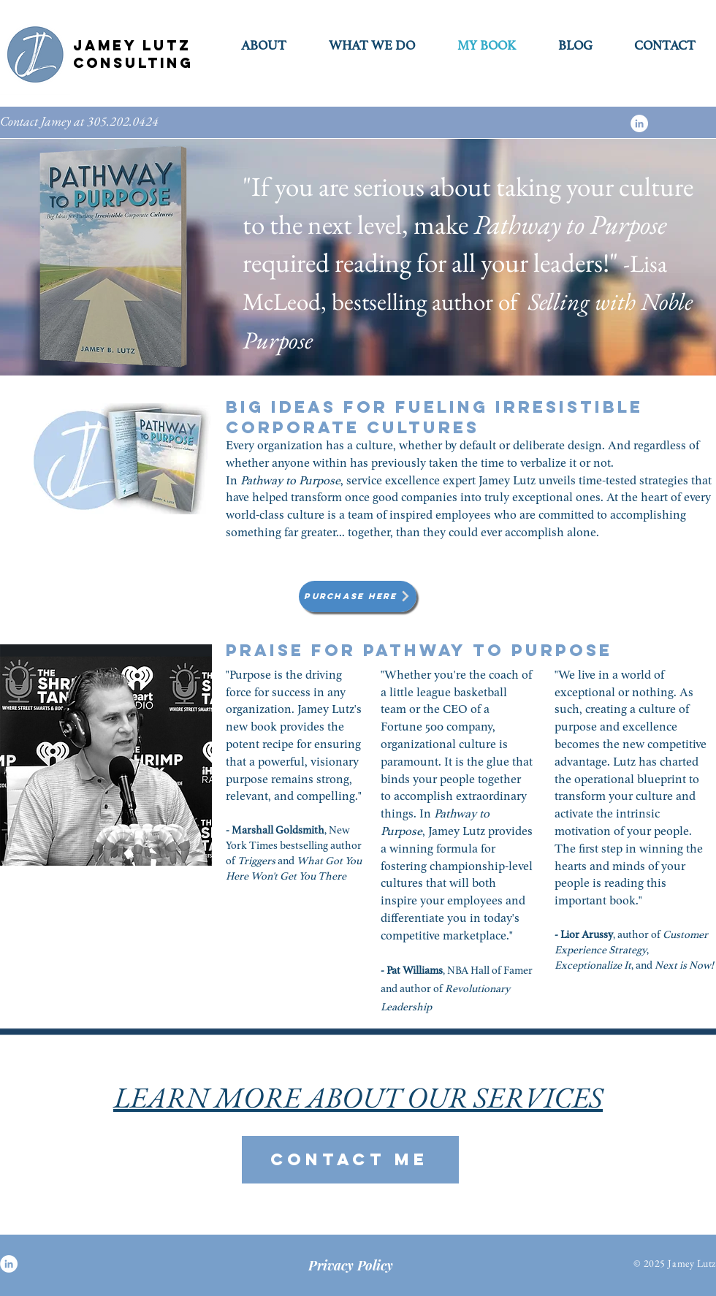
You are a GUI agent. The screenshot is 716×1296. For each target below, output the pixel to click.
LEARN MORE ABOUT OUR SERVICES (358, 1097)
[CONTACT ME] (350, 1159)
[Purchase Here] (357, 596)
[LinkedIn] (639, 123)
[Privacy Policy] (350, 1265)
